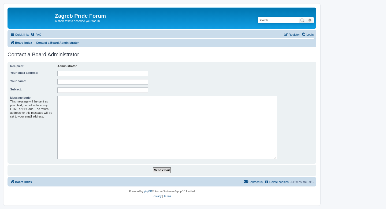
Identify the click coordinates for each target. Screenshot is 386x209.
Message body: (20, 97)
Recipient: (17, 66)
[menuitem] (36, 34)
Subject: (16, 89)
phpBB (148, 191)
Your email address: (24, 72)
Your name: (18, 81)
